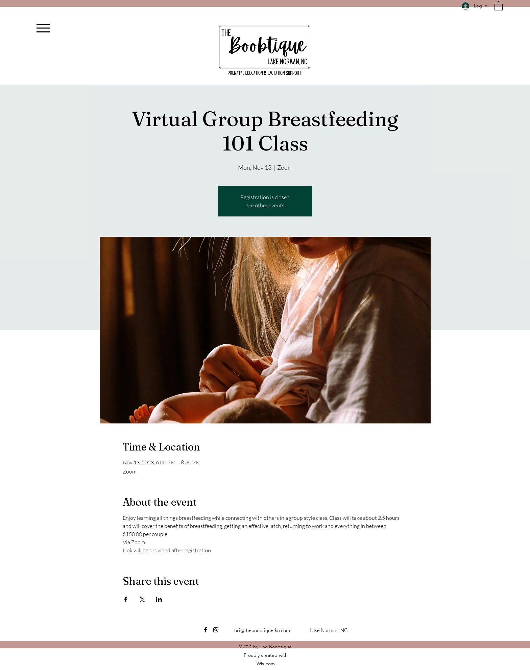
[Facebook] (205, 629)
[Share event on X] (142, 599)
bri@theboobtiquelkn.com (262, 630)
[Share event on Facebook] (126, 599)
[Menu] (43, 28)
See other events (265, 205)
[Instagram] (215, 629)
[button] (499, 5)
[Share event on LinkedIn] (159, 599)
